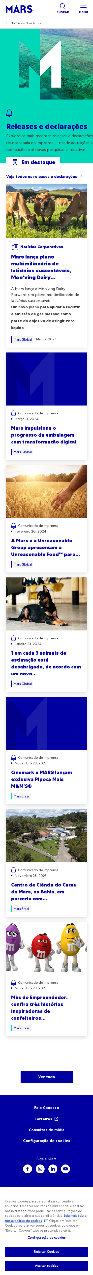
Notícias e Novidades (26, 23)
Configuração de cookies (46, 1140)
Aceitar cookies (46, 1266)
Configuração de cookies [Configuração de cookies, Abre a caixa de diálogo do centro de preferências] (46, 1237)
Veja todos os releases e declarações (41, 176)
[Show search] (63, 9)
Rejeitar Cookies (46, 1252)
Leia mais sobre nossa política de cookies (46, 1218)
